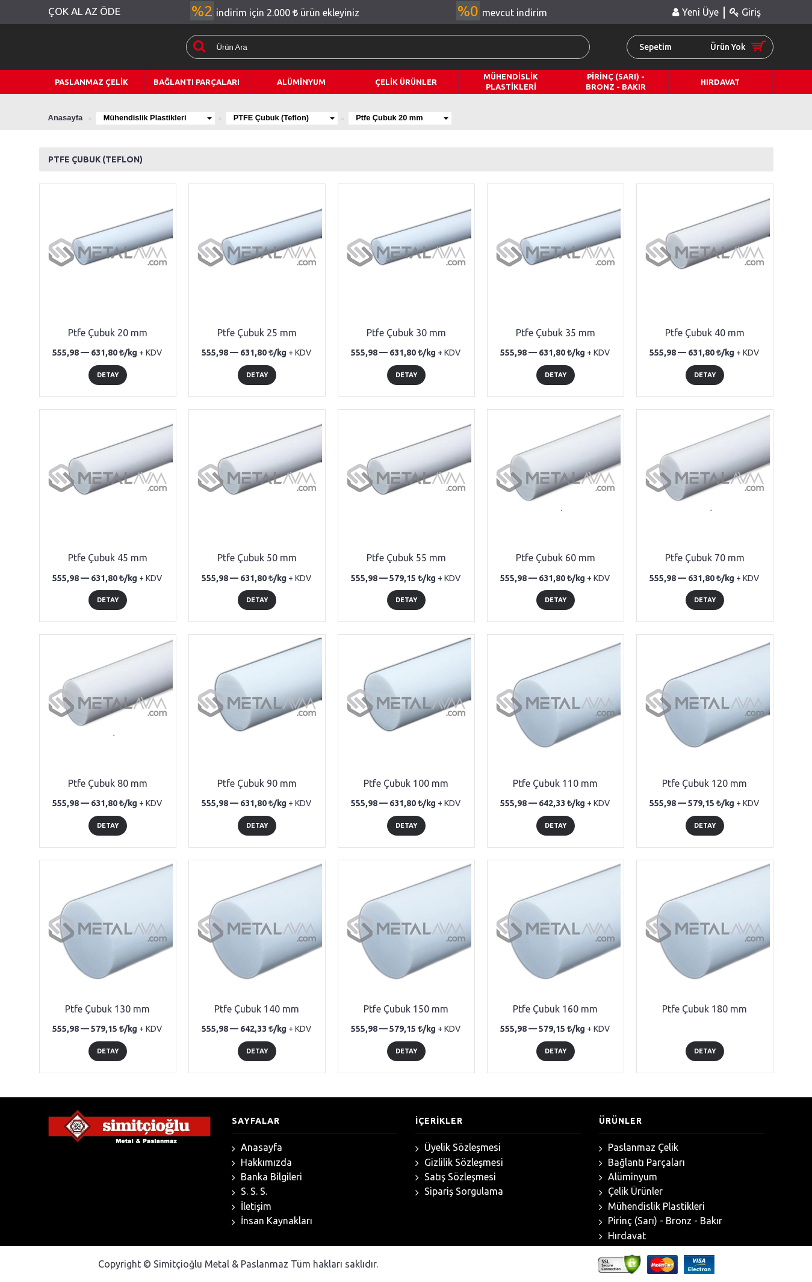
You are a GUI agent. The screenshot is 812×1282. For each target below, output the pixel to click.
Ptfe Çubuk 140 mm (256, 1008)
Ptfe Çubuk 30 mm (406, 332)
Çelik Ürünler (631, 1191)
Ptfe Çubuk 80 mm (107, 783)
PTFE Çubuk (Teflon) (288, 117)
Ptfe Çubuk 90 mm (257, 783)
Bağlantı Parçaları (642, 1162)
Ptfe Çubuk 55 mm (406, 557)
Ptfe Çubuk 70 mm (705, 557)
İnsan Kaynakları (272, 1221)
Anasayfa (257, 1147)
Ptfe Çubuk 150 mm (406, 1008)
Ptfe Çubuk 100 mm (406, 783)
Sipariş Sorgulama (459, 1191)
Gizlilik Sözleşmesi (459, 1162)
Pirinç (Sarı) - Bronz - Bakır (660, 1221)
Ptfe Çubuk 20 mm (409, 117)
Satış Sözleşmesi (455, 1177)
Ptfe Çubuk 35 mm (555, 332)
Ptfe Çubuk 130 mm (107, 1008)
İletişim (251, 1206)
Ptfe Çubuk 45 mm (107, 557)
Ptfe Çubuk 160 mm (555, 1008)
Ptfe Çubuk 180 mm (704, 1008)
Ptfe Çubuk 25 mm (257, 332)
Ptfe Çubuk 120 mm (704, 783)
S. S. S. (249, 1191)
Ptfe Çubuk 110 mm (555, 783)
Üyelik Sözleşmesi (458, 1147)
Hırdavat (622, 1236)
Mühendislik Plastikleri (159, 117)
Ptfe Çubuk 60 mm (555, 557)
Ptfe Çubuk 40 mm (705, 332)
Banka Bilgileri (267, 1177)
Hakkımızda (262, 1162)
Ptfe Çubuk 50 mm (257, 557)
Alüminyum (628, 1177)
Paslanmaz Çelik (638, 1147)
